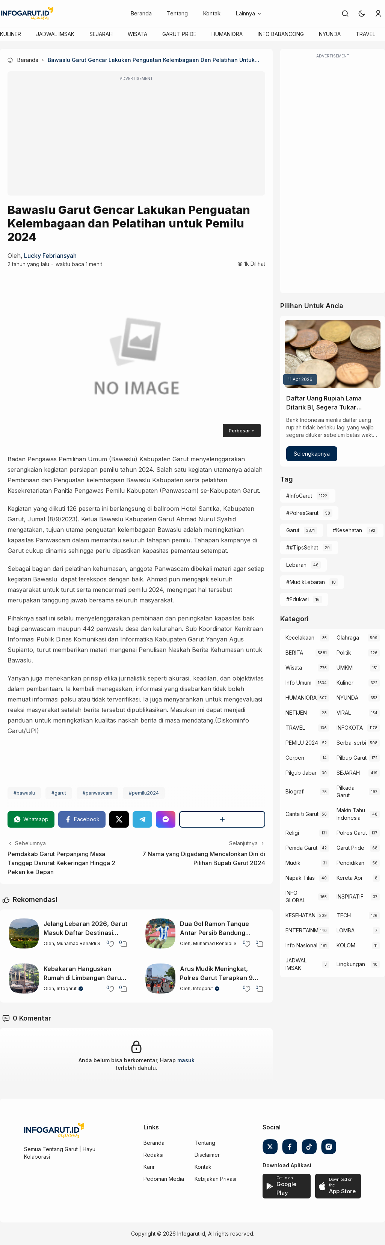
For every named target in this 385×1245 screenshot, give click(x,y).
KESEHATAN (300, 915)
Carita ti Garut (302, 814)
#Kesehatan (347, 530)
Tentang (177, 13)
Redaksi (153, 1155)
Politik (344, 652)
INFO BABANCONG (281, 34)
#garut (58, 793)
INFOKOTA (350, 727)
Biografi (295, 791)
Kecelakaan (299, 637)
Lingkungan (351, 964)
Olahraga (348, 637)
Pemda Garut (301, 848)
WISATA (137, 34)
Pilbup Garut (352, 757)
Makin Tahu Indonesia (351, 814)
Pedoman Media (163, 1179)
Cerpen (294, 757)
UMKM (345, 667)
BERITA (294, 652)
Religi (292, 832)
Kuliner (345, 682)
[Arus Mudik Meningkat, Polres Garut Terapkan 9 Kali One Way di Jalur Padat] (160, 978)
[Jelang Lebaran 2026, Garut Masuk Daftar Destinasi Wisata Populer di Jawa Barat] (24, 933)
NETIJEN (296, 712)
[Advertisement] (136, 138)
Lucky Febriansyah (50, 255)
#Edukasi (297, 599)
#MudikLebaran (305, 582)
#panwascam (97, 793)
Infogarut (67, 988)
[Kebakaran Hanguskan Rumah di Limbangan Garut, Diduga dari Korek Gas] (24, 978)
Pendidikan (350, 863)
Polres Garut (352, 832)
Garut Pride (350, 848)
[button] (361, 13)
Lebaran (296, 565)
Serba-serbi (351, 742)
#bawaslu (24, 793)
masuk (186, 1060)
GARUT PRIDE (179, 34)
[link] (345, 13)
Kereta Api (349, 878)
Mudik (292, 863)
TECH (344, 915)
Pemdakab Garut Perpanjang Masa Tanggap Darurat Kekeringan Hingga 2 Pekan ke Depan (61, 863)
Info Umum (298, 682)
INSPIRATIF (350, 896)
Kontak (211, 13)
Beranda (141, 13)
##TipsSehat (302, 547)
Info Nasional (301, 945)
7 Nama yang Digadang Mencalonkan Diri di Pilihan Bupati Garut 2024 (203, 858)
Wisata (293, 667)
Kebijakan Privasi (215, 1179)
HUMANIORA (227, 34)
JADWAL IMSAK (55, 34)
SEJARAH (101, 34)
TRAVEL (365, 34)
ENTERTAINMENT (301, 930)
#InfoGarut (299, 495)
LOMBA (346, 930)
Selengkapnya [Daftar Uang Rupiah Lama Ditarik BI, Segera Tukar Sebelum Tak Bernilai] (312, 453)
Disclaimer (207, 1155)
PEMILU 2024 (301, 742)
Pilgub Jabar (301, 772)
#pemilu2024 (144, 793)
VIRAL (344, 712)
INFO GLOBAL (295, 896)
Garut (292, 530)
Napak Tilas (300, 878)
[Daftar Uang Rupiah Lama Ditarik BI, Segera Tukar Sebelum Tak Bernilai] (332, 354)
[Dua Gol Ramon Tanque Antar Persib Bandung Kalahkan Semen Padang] (160, 933)
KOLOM (346, 945)
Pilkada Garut (346, 791)
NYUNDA (330, 34)
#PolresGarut (302, 513)
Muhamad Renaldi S (78, 943)
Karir (149, 1167)
